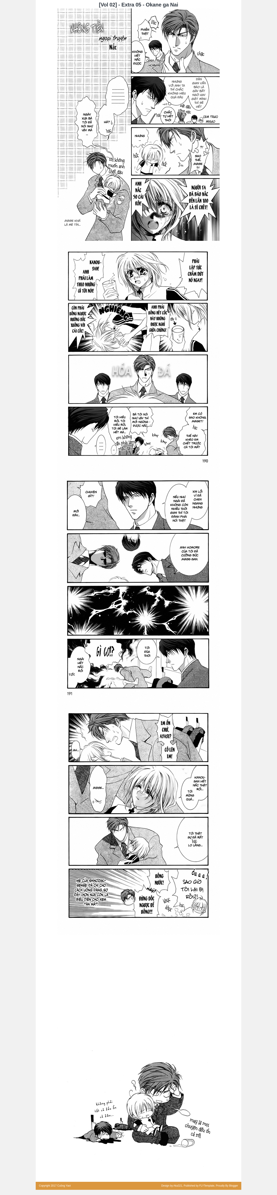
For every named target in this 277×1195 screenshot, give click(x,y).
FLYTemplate (206, 1185)
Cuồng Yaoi (64, 1185)
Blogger (233, 1185)
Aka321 (177, 1185)
